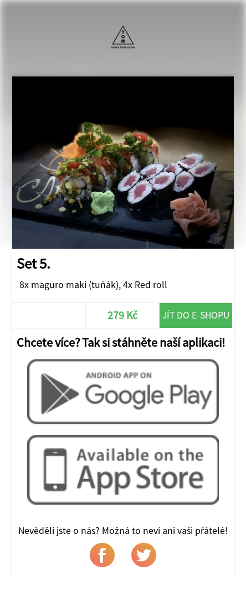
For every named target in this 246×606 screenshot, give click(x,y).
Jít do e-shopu (195, 315)
